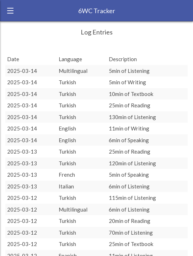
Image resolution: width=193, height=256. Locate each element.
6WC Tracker (96, 11)
